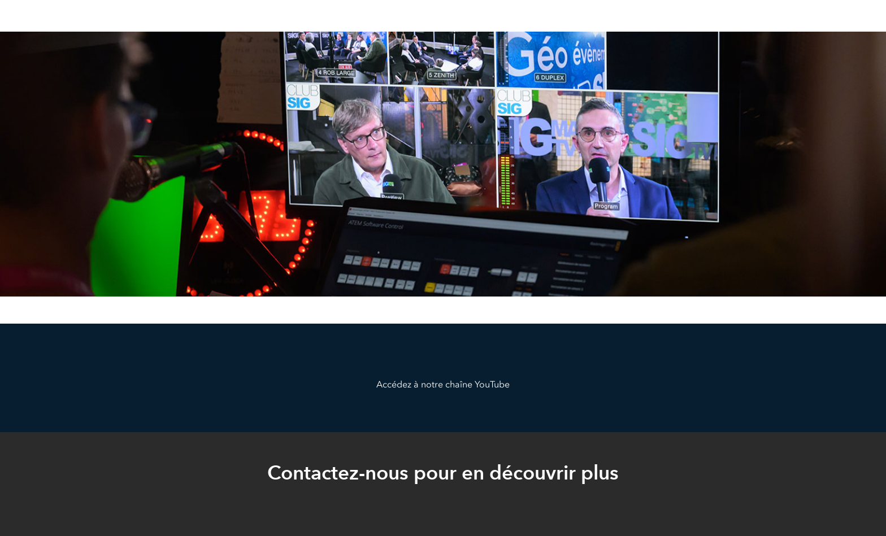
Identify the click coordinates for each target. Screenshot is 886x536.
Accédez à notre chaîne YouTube (443, 384)
